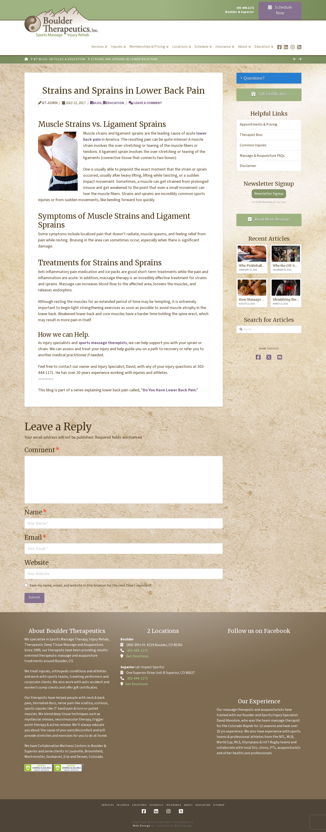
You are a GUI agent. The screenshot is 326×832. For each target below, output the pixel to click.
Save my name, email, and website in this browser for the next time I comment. (91, 585)
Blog (95, 102)
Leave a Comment (145, 102)
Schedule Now (280, 10)
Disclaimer (248, 165)
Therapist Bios (251, 134)
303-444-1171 (137, 650)
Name (35, 512)
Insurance (173, 805)
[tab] (269, 78)
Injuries (123, 805)
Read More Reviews (269, 219)
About (188, 805)
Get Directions (137, 656)
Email (35, 537)
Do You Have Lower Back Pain (169, 390)
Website (36, 562)
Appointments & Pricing (258, 124)
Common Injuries (253, 145)
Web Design (142, 826)
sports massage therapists (103, 343)
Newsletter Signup (268, 193)
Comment (42, 450)
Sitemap (219, 805)
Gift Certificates (269, 94)
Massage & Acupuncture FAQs (262, 155)
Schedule (156, 805)
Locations (139, 805)
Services (107, 805)
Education (113, 102)
